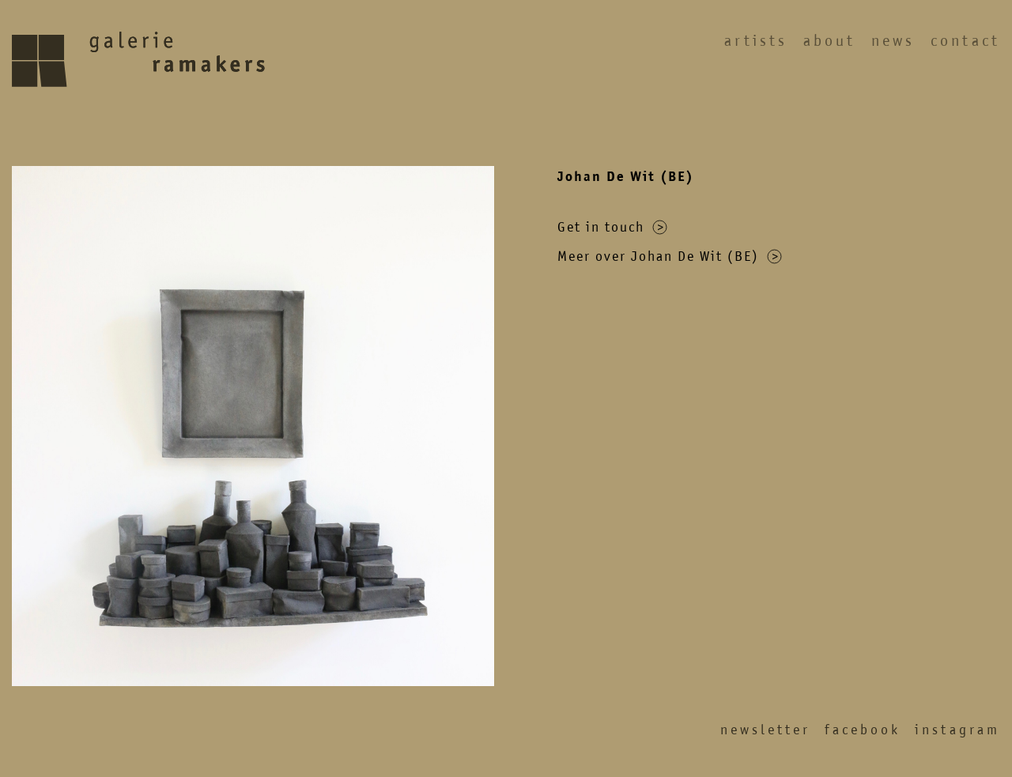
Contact (965, 41)
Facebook (863, 729)
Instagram (957, 729)
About (829, 41)
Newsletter (765, 729)
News (893, 41)
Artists (755, 41)
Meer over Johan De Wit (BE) (669, 256)
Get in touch (612, 227)
